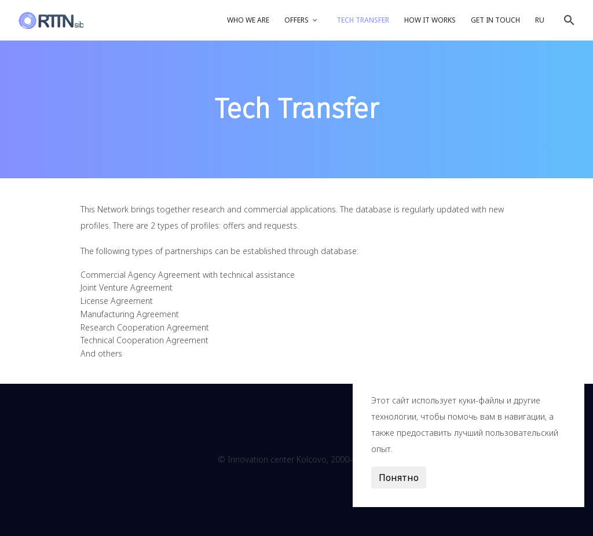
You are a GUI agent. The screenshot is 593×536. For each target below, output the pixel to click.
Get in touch (495, 20)
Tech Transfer (362, 20)
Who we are (248, 20)
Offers (296, 20)
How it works (430, 20)
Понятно (399, 477)
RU (539, 20)
